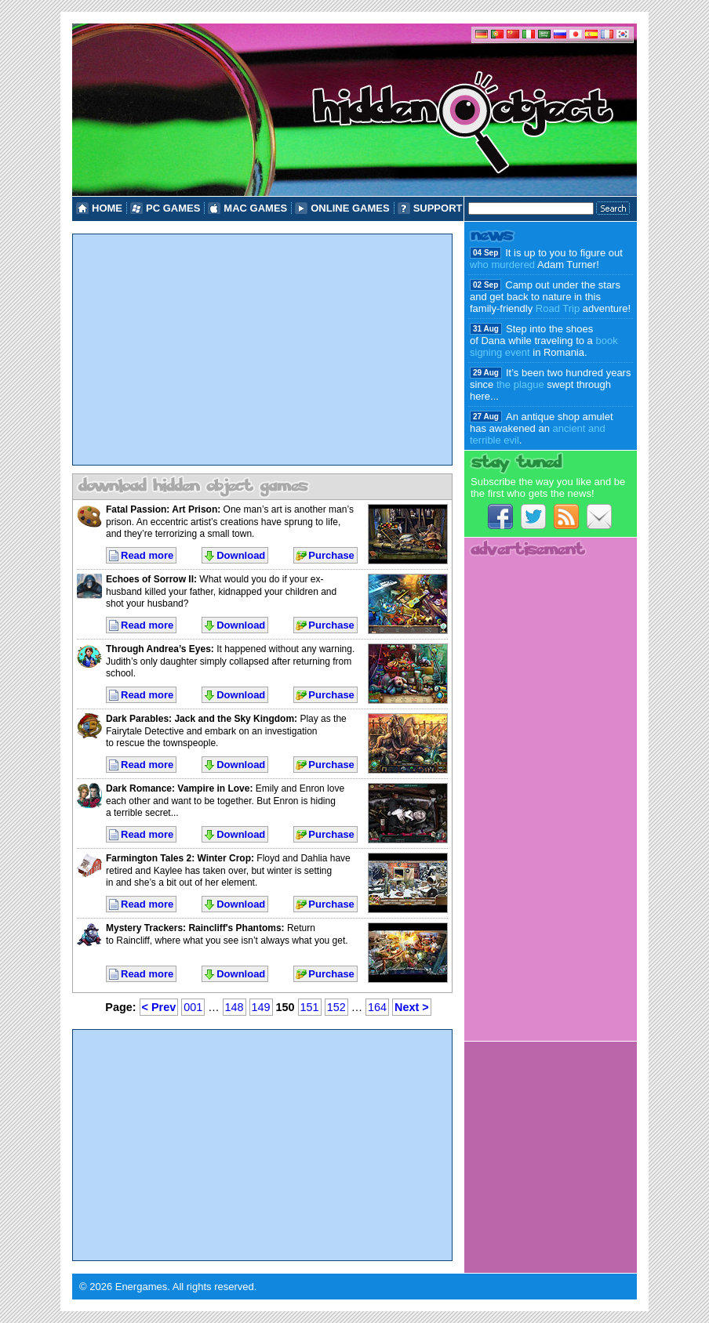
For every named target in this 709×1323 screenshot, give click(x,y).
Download (240, 555)
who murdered (502, 264)
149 (261, 1007)
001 (193, 1007)
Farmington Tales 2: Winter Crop (178, 858)
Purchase (331, 555)
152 (336, 1007)
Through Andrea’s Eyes (158, 648)
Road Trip (558, 308)
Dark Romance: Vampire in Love (177, 788)
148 (234, 1007)
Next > (411, 1007)
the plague (520, 384)
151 (309, 1007)
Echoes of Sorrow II (150, 579)
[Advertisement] (262, 349)
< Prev (159, 1007)
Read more (147, 555)
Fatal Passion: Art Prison (161, 509)
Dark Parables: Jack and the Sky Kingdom (200, 718)
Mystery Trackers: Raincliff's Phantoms (194, 927)
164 (377, 1007)
